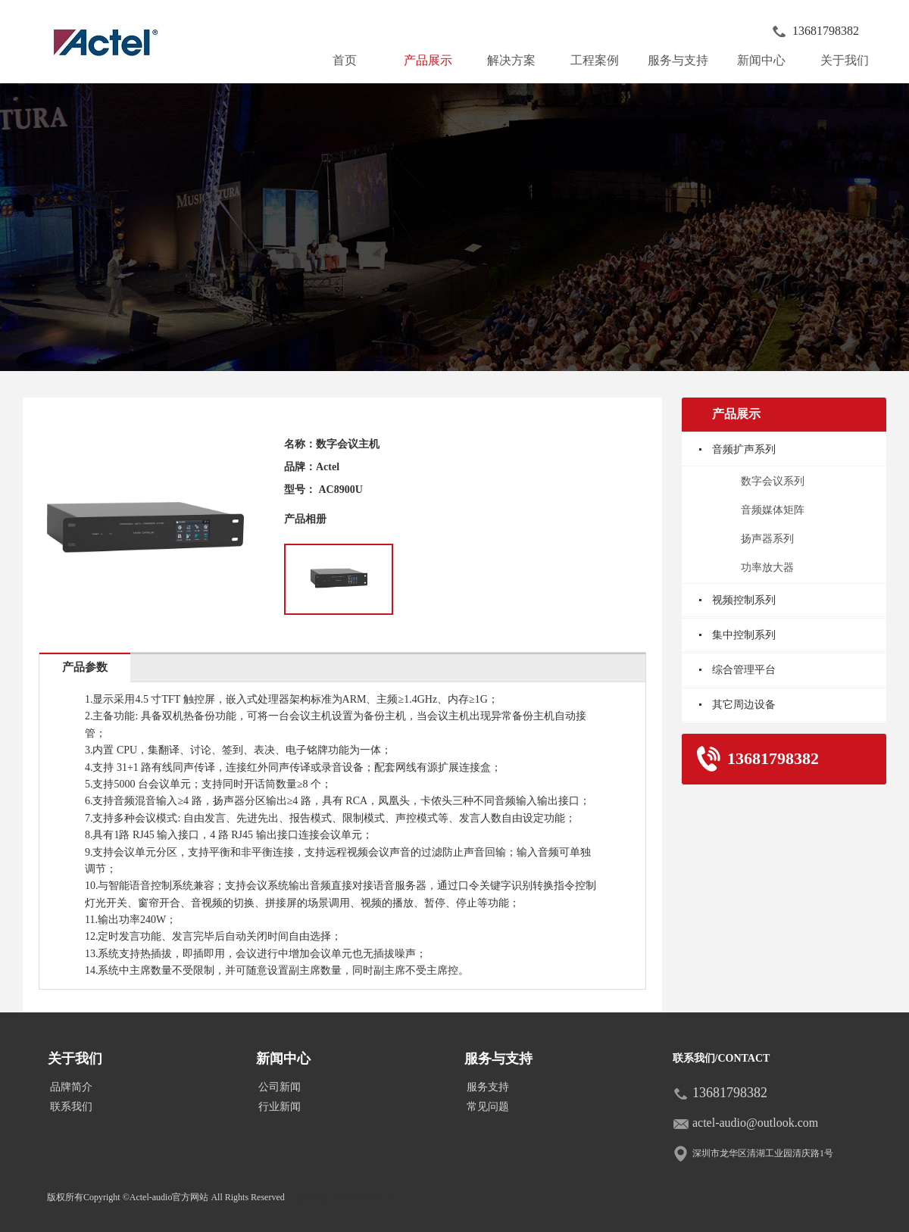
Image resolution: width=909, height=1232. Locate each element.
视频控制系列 (744, 600)
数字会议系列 (772, 481)
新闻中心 (767, 57)
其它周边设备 (744, 704)
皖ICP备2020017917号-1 (343, 1197)
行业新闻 (279, 1106)
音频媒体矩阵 (772, 510)
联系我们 (71, 1106)
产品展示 (434, 57)
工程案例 (594, 60)
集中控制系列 (744, 635)
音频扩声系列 (744, 449)
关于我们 (850, 57)
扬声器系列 (767, 538)
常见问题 (488, 1106)
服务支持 (488, 1087)
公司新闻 (279, 1087)
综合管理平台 (744, 669)
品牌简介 (71, 1087)
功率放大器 (767, 567)
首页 (345, 60)
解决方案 (511, 60)
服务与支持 (681, 57)
